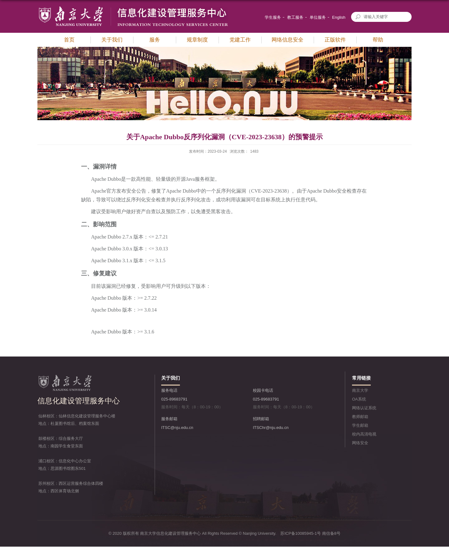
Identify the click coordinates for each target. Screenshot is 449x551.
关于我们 (112, 40)
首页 (69, 40)
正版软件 (335, 40)
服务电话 (169, 390)
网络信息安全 (287, 40)
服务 (154, 40)
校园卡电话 (263, 390)
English (338, 17)
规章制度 (197, 40)
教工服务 (295, 17)
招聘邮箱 (261, 418)
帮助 (378, 40)
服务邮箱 (169, 418)
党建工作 (240, 40)
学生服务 (273, 17)
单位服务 (318, 17)
